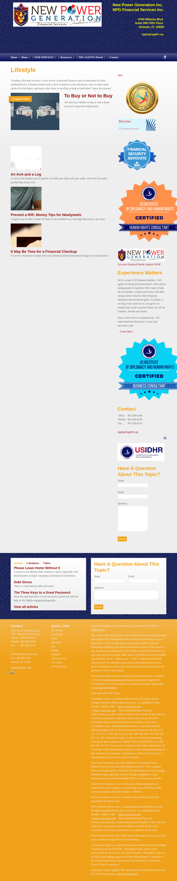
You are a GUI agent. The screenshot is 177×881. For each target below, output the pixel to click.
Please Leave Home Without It (37, 566)
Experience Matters (140, 271)
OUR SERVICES (44, 55)
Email (121, 490)
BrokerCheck (98, 628)
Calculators (32, 561)
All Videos (56, 660)
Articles (18, 561)
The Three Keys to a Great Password (42, 591)
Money (55, 648)
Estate (54, 636)
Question (122, 502)
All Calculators (59, 665)
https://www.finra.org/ (129, 704)
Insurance (56, 640)
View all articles (26, 605)
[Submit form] (122, 537)
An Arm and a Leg (26, 173)
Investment (57, 632)
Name (121, 479)
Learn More (126, 330)
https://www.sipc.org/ (105, 708)
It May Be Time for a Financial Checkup (44, 250)
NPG (120, 73)
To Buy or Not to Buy (88, 94)
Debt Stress (23, 580)
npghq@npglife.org (128, 430)
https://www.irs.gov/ (127, 872)
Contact (114, 55)
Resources (66, 55)
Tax (53, 644)
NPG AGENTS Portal (91, 55)
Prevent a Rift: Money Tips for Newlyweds (46, 213)
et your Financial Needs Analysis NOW (140, 262)
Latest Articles (58, 656)
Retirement (57, 628)
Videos (47, 561)
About (24, 55)
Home (14, 55)
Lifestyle (55, 652)
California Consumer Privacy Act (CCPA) (125, 678)
